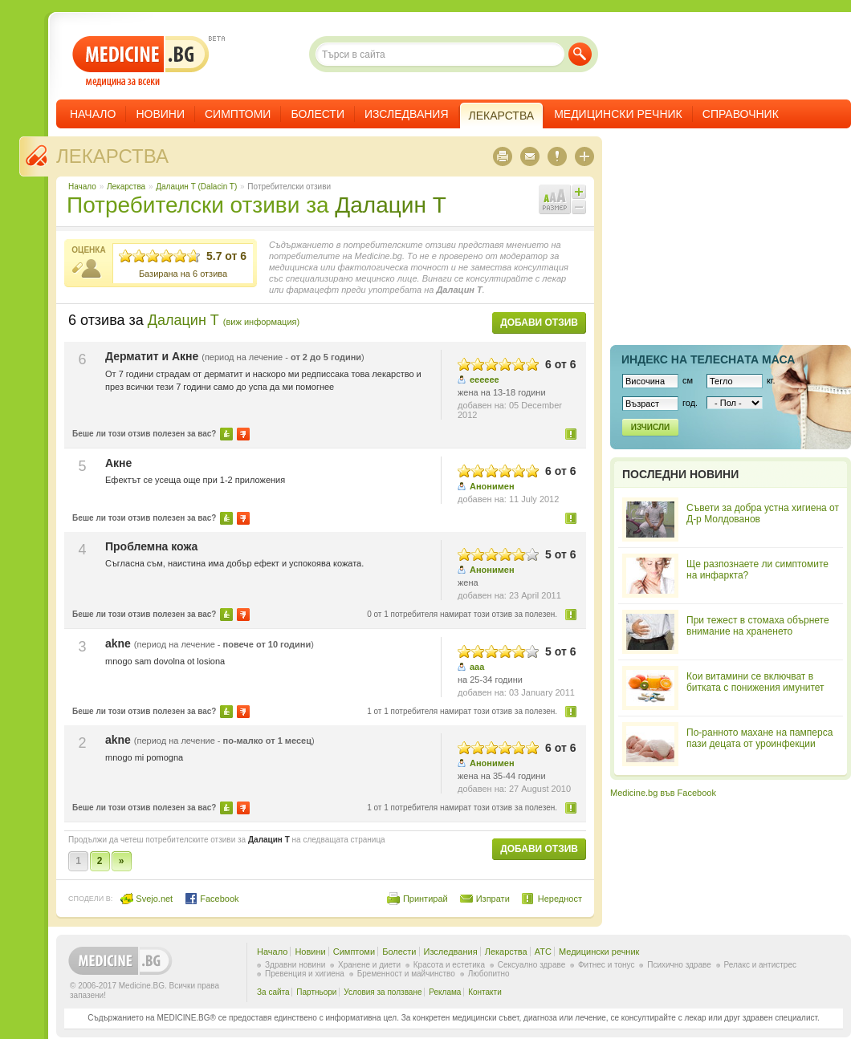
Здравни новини (295, 964)
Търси (580, 54)
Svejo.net (146, 898)
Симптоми (238, 114)
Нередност (571, 434)
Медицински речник (618, 114)
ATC (543, 951)
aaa (477, 667)
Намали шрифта (579, 207)
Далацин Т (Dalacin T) (196, 186)
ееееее (484, 379)
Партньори (316, 992)
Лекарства (112, 156)
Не (243, 434)
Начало (93, 114)
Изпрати (493, 898)
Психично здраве (679, 964)
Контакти (485, 992)
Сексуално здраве (532, 964)
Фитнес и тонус (606, 964)
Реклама (445, 992)
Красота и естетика (449, 964)
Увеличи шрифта (579, 192)
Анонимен (492, 486)
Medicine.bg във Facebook (663, 793)
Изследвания (406, 114)
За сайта (273, 992)
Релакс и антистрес (760, 964)
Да (226, 434)
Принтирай (425, 898)
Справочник (740, 114)
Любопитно (489, 973)
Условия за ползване (382, 992)
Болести (317, 114)
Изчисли (650, 427)
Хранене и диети (369, 964)
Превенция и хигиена (304, 973)
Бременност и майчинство (406, 973)
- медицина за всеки (141, 61)
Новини (160, 114)
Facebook (211, 898)
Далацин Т (390, 205)
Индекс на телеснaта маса (708, 359)
